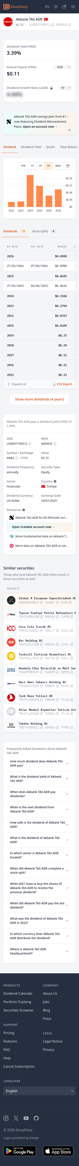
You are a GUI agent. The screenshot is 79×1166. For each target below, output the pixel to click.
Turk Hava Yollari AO (35, 695)
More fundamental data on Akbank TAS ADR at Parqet (42, 536)
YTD (23, 166)
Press (47, 1018)
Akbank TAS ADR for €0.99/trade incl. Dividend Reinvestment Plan (41, 518)
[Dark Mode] (56, 6)
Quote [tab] (50, 147)
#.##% (14, 94)
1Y (32, 166)
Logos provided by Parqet (21, 1138)
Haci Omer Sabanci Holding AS (42, 682)
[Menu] (73, 7)
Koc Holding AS (30, 640)
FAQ (6, 1049)
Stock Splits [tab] (44, 231)
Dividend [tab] (9, 147)
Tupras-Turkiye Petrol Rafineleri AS (48, 612)
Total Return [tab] (68, 147)
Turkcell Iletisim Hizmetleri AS (45, 654)
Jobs (46, 1002)
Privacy (48, 1049)
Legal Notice (53, 1041)
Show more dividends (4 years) (39, 399)
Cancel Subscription (19, 1066)
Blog (46, 1010)
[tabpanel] (39, 188)
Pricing (8, 1033)
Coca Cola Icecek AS (35, 626)
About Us (50, 993)
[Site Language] (47, 6)
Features (10, 1041)
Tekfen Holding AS (33, 723)
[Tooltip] (54, 481)
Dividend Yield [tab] (31, 147)
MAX (58, 166)
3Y (40, 166)
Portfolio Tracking (17, 1002)
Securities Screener (18, 1010)
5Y (48, 166)
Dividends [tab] (15, 231)
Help (7, 1058)
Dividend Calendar (17, 993)
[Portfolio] (64, 6)
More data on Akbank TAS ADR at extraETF (42, 546)
